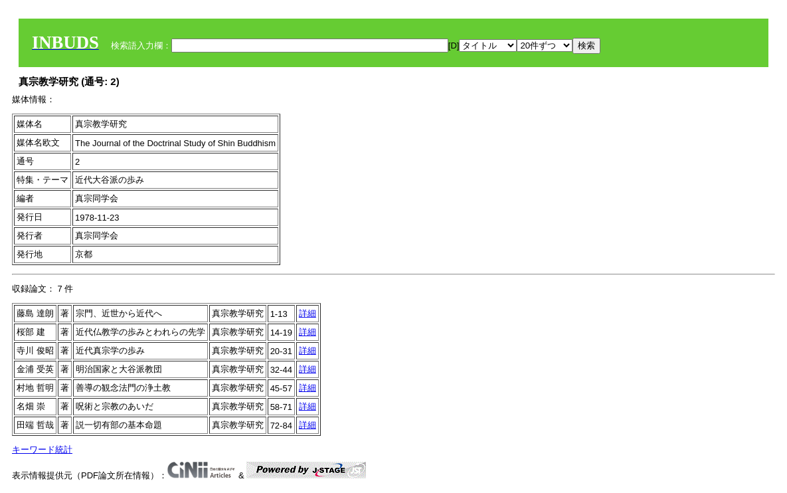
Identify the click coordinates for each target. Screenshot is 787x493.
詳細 (307, 313)
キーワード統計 (42, 449)
